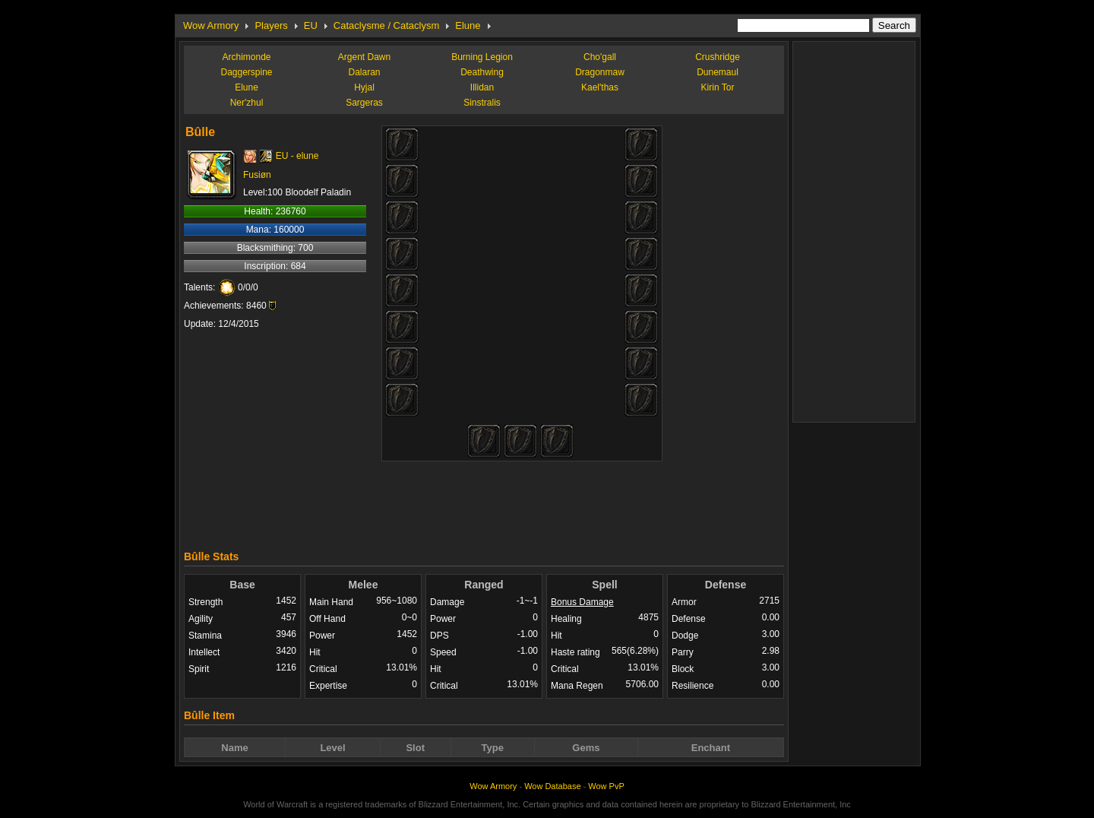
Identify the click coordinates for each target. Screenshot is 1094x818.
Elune (467, 25)
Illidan (482, 87)
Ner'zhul (247, 102)
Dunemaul (717, 72)
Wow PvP (606, 786)
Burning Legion (482, 57)
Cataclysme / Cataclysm (386, 25)
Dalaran (364, 72)
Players (271, 25)
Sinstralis (482, 102)
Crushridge (717, 57)
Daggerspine (246, 72)
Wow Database (552, 786)
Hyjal (364, 87)
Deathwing (482, 72)
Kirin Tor (718, 87)
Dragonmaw (599, 72)
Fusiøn (257, 175)
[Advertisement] (483, 502)
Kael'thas (599, 87)
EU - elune (297, 156)
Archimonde (246, 57)
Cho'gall (599, 57)
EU (311, 25)
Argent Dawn (364, 57)
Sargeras (364, 102)
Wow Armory (211, 25)
